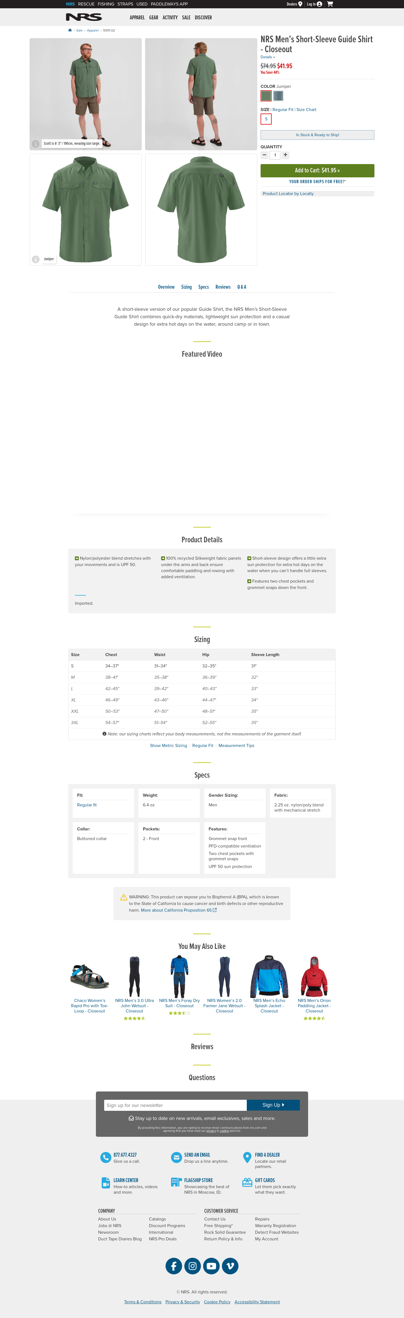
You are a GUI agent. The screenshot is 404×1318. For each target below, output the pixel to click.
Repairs (262, 1219)
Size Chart (306, 109)
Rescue (86, 4)
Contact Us (214, 1219)
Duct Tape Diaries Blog (120, 1239)
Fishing (106, 4)
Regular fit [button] (87, 805)
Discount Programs (167, 1225)
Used (142, 4)
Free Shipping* (218, 1225)
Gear (153, 18)
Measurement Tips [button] (236, 745)
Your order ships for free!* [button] (317, 182)
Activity (170, 18)
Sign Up (273, 1105)
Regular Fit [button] (282, 109)
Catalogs (157, 1219)
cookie (224, 1131)
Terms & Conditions (142, 1302)
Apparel (137, 18)
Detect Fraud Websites (277, 1232)
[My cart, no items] (332, 4)
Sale (186, 18)
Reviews (223, 287)
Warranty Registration (275, 1225)
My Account (266, 1239)
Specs (203, 287)
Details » (268, 57)
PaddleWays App (169, 4)
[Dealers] (297, 4)
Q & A (241, 287)
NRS (70, 4)
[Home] (70, 30)
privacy (211, 1131)
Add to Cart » (317, 170)
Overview (166, 287)
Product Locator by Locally (288, 193)
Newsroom (108, 1232)
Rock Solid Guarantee (225, 1232)
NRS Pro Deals (163, 1239)
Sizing (186, 287)
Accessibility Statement (257, 1302)
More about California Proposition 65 (179, 910)
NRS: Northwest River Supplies (84, 17)
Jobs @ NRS (109, 1225)
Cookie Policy (217, 1302)
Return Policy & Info (223, 1239)
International (161, 1232)
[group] (86, 94)
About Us (107, 1219)
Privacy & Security (183, 1302)
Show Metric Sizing (168, 745)
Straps (125, 4)
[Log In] (317, 4)
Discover (203, 18)
